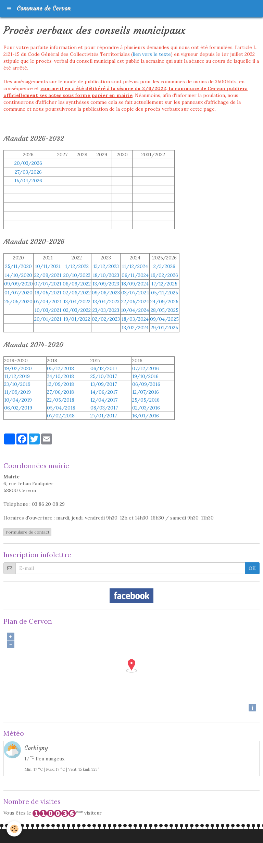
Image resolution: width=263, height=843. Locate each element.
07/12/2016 (145, 368)
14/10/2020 (18, 275)
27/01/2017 (103, 416)
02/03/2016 (146, 408)
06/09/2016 (146, 384)
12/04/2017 (103, 400)
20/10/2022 (76, 275)
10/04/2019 (18, 400)
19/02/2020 (18, 368)
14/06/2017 (103, 392)
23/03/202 (105, 310)
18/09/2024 (135, 284)
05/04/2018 (61, 408)
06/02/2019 (18, 408)
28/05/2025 (164, 310)
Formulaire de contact (27, 532)
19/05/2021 (48, 293)
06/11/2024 (135, 275)
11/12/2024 (135, 266)
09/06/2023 (106, 293)
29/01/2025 (164, 328)
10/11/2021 (48, 266)
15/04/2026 (28, 181)
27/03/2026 (28, 172)
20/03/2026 (28, 163)
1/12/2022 (77, 266)
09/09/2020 (18, 284)
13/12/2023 (106, 266)
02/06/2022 (77, 293)
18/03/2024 (135, 319)
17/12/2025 (164, 284)
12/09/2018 (60, 384)
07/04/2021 (48, 301)
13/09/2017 (103, 384)
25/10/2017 (103, 376)
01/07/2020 (18, 293)
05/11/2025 (164, 293)
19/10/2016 (145, 376)
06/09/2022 (77, 284)
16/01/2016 (145, 416)
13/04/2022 (76, 301)
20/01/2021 (47, 319)
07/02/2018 (61, 416)
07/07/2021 (47, 284)
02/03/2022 (77, 310)
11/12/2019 (17, 376)
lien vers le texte (152, 54)
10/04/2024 (135, 310)
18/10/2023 (106, 275)
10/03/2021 (48, 310)
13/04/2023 (106, 301)
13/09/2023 (105, 284)
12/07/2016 (145, 392)
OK (252, 568)
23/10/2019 (17, 384)
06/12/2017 (103, 368)
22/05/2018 (60, 400)
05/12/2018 (60, 368)
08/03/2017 (104, 408)
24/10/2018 (60, 376)
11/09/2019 (17, 392)
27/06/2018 (60, 392)
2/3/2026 (164, 266)
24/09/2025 (164, 301)
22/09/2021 (47, 275)
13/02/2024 (135, 328)
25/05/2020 (18, 301)
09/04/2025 (164, 319)
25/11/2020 (18, 266)
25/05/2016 (146, 400)
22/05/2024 (135, 301)
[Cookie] (14, 828)
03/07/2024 (135, 293)
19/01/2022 (76, 319)
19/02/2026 (164, 275)
